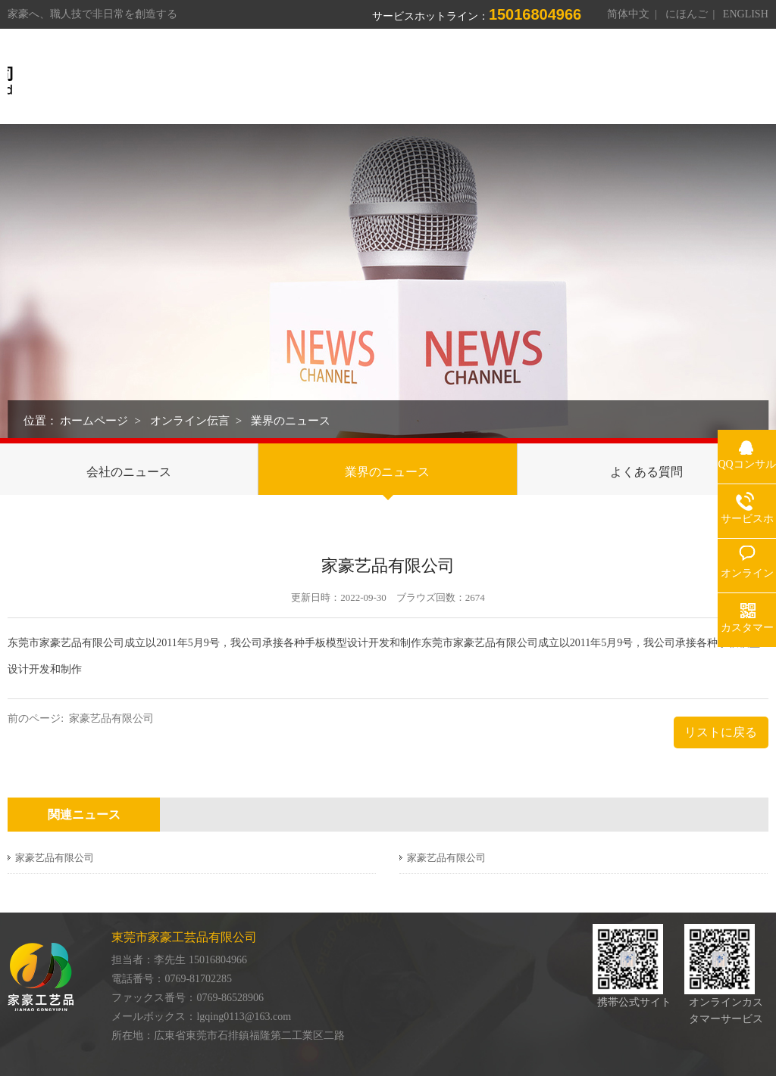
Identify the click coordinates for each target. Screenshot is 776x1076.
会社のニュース (128, 471)
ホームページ (94, 421)
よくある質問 (646, 471)
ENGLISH (745, 14)
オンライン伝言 (190, 421)
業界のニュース (290, 421)
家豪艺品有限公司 (111, 718)
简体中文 (628, 14)
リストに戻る (720, 732)
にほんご (686, 14)
